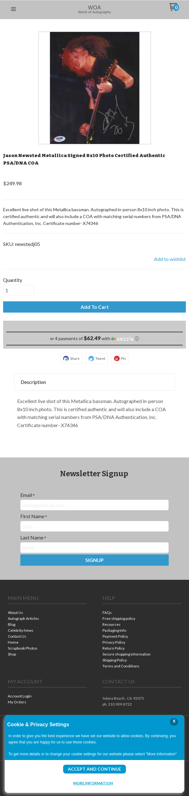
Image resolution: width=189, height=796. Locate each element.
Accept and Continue (94, 769)
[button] (13, 9)
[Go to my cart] (174, 9)
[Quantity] (18, 290)
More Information (93, 783)
